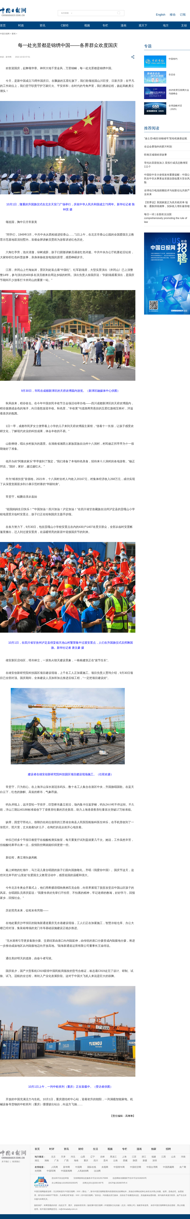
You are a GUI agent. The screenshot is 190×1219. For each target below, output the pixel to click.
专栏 (105, 25)
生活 (95, 1149)
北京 (53, 1156)
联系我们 (16, 1161)
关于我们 (5, 1161)
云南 (115, 1160)
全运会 (172, 74)
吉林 (102, 1156)
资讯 (42, 25)
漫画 (123, 25)
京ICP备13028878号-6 (117, 1183)
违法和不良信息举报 (60, 1178)
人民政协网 (83, 1171)
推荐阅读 (151, 128)
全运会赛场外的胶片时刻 (158, 146)
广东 (56, 1160)
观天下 (143, 25)
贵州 (105, 1160)
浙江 (144, 1156)
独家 (153, 1149)
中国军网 (51, 1171)
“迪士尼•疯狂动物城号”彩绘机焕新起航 (165, 138)
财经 (80, 1149)
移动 (172, 14)
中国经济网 (135, 1167)
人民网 (54, 1167)
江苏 (134, 1156)
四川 (96, 1160)
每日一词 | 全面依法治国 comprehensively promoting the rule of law (165, 218)
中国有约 (173, 59)
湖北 (37, 1160)
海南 (76, 1160)
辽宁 (92, 1156)
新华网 (66, 1167)
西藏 (125, 1160)
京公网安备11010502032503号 (65, 1183)
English (160, 14)
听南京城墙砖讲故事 (155, 154)
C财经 (65, 25)
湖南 (46, 1160)
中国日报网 (5, 34)
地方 (166, 25)
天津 (63, 1156)
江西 (163, 1156)
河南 (183, 1156)
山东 (173, 1156)
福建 (154, 1156)
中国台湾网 (152, 1167)
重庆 (86, 1160)
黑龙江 (113, 1156)
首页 (3, 25)
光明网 (38, 1171)
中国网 (78, 1167)
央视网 (104, 1167)
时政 (21, 25)
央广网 (182, 1167)
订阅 (183, 14)
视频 (87, 25)
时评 (51, 1149)
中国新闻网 (66, 1171)
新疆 (145, 1160)
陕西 (135, 1160)
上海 (124, 1156)
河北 (73, 1156)
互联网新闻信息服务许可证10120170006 (90, 1178)
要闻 (14, 34)
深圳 (154, 1160)
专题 (148, 46)
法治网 (97, 1171)
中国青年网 (119, 1167)
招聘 (168, 1149)
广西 (66, 1160)
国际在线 (91, 1167)
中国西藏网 (168, 1167)
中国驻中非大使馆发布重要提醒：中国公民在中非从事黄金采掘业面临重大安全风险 (167, 178)
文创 (184, 25)
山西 (83, 1156)
